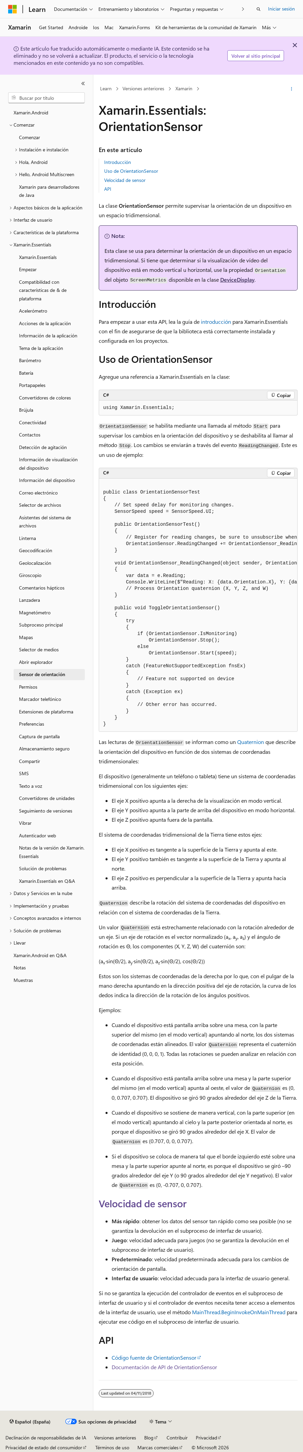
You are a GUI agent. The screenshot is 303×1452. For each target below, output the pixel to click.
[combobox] (46, 97)
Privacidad (206, 1437)
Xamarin (183, 89)
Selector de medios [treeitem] (39, 649)
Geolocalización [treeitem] (35, 563)
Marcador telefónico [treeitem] (40, 699)
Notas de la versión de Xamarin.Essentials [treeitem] (51, 851)
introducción (216, 321)
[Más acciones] (292, 88)
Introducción (117, 162)
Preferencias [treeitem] (31, 724)
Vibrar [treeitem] (25, 823)
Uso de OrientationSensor (131, 171)
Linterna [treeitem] (27, 538)
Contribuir (177, 1437)
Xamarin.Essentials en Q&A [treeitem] (47, 881)
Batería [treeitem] (26, 373)
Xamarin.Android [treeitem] (31, 112)
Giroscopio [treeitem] (30, 575)
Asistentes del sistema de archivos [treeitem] (45, 521)
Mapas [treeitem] (26, 637)
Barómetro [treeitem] (30, 360)
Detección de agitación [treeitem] (43, 447)
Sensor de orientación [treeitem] (42, 674)
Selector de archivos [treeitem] (40, 505)
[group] (198, 605)
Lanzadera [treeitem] (29, 600)
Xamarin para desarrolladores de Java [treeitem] (49, 191)
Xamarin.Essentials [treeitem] (38, 257)
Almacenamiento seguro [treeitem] (44, 748)
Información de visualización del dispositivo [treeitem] (48, 463)
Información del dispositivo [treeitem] (47, 480)
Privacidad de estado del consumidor (43, 1447)
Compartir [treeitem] (29, 761)
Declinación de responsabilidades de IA (45, 1437)
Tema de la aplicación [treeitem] (41, 348)
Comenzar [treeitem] (29, 137)
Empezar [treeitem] (28, 269)
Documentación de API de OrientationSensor (164, 1367)
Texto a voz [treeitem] (30, 786)
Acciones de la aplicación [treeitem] (45, 323)
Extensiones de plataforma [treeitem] (46, 711)
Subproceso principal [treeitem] (41, 624)
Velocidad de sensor (125, 180)
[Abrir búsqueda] (258, 9)
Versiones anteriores (143, 89)
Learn (106, 89)
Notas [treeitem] (20, 967)
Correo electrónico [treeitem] (38, 492)
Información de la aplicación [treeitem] (48, 335)
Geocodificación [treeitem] (35, 550)
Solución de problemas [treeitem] (43, 868)
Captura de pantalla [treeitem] (39, 736)
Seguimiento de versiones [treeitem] (45, 810)
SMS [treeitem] (24, 773)
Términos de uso (112, 1447)
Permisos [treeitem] (28, 687)
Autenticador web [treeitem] (37, 835)
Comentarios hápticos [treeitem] (41, 587)
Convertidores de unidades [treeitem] (47, 798)
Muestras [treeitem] (23, 980)
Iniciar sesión (281, 8)
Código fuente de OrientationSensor (154, 1357)
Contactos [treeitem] (29, 434)
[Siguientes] (243, 9)
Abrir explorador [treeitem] (36, 662)
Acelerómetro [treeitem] (33, 311)
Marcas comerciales (157, 1447)
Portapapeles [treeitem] (32, 385)
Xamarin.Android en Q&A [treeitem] (40, 955)
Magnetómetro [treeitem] (35, 612)
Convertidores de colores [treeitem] (45, 397)
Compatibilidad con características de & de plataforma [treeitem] (43, 290)
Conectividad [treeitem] (32, 422)
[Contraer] (83, 83)
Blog (148, 1437)
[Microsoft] (12, 9)
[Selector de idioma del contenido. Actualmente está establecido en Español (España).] (30, 1421)
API (107, 189)
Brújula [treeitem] (26, 410)
